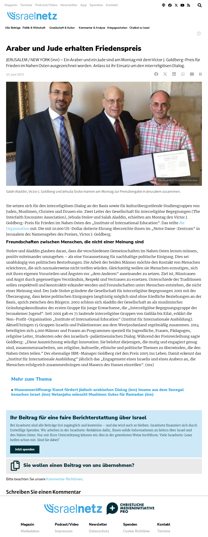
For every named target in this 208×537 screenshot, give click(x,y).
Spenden (96, 5)
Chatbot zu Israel (139, 28)
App (83, 5)
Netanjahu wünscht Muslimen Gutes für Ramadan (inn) (103, 394)
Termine (26, 5)
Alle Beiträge (13, 28)
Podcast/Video (46, 5)
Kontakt (112, 5)
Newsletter (68, 5)
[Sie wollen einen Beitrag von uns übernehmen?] (15, 466)
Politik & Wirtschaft (35, 28)
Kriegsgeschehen (117, 28)
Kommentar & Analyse (92, 28)
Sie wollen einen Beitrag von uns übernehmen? (78, 465)
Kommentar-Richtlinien (64, 479)
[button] (200, 5)
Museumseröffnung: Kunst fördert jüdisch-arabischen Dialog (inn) (75, 389)
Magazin (10, 5)
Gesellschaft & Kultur (63, 28)
